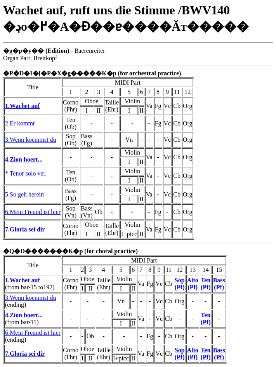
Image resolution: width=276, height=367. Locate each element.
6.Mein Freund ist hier (33, 212)
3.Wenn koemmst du (30, 139)
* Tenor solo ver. (26, 173)
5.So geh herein (24, 194)
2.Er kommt (20, 123)
